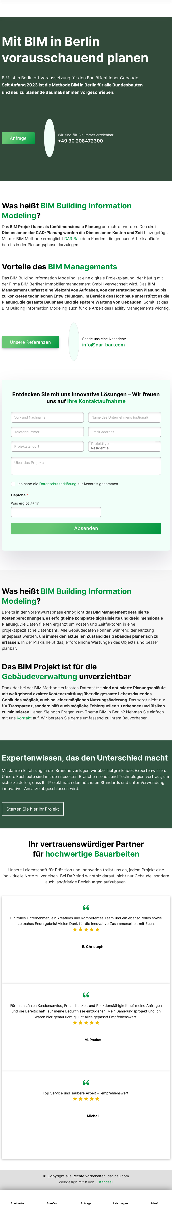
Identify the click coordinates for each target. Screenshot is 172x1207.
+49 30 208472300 (80, 141)
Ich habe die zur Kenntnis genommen (68, 484)
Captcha (19, 495)
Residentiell (123, 448)
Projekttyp (123, 443)
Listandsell (104, 1182)
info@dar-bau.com (103, 345)
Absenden (86, 528)
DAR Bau (72, 238)
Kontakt (24, 718)
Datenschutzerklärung (57, 484)
